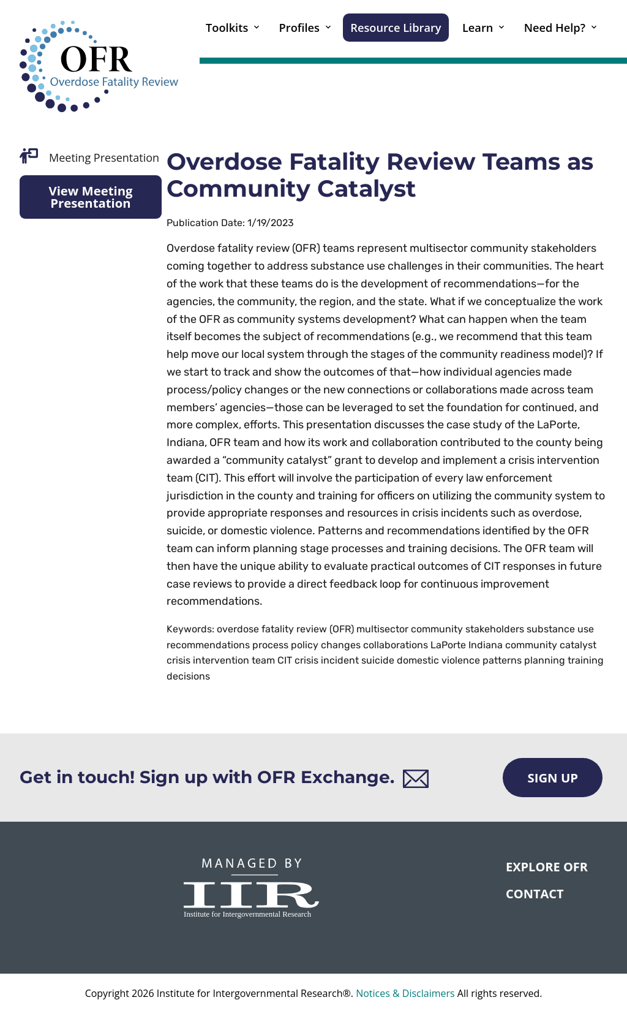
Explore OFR (547, 866)
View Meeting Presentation (90, 196)
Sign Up (552, 777)
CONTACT (535, 893)
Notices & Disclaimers (405, 993)
